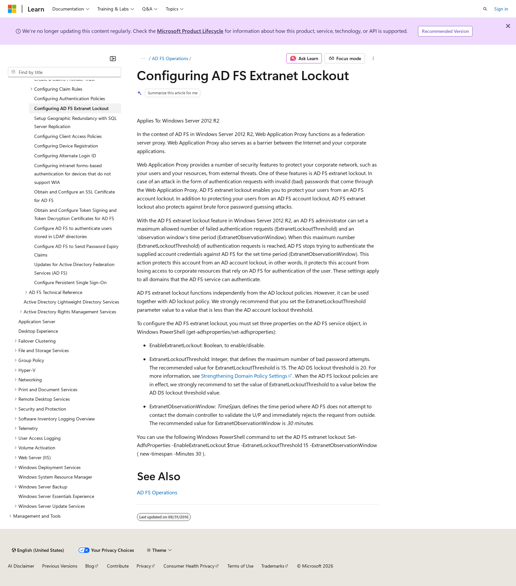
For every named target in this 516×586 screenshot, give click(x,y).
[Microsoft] (12, 9)
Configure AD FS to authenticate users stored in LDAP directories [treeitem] (73, 232)
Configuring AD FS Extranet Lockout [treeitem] (71, 108)
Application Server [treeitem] (36, 321)
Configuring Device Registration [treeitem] (66, 146)
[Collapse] (113, 58)
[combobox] (64, 72)
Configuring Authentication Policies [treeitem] (69, 98)
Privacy (144, 566)
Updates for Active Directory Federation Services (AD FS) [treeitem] (74, 268)
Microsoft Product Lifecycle (190, 30)
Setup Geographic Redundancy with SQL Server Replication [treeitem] (75, 122)
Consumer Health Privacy (189, 566)
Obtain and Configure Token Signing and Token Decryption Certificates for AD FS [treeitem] (75, 214)
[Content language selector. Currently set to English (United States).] (38, 550)
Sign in (501, 9)
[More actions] (373, 58)
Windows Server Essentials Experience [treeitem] (56, 496)
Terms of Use (240, 566)
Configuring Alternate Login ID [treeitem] (65, 155)
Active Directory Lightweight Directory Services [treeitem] (71, 302)
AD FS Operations (170, 58)
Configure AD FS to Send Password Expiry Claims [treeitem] (76, 250)
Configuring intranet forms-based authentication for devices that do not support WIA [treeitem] (72, 173)
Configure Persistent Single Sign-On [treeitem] (70, 282)
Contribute (118, 566)
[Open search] (485, 9)
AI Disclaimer (21, 566)
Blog (89, 566)
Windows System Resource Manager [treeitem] (55, 477)
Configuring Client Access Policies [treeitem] (68, 136)
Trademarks (272, 566)
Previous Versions (59, 566)
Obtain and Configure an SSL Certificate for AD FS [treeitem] (74, 196)
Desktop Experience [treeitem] (38, 331)
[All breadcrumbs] (142, 58)
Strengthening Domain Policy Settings (244, 375)
